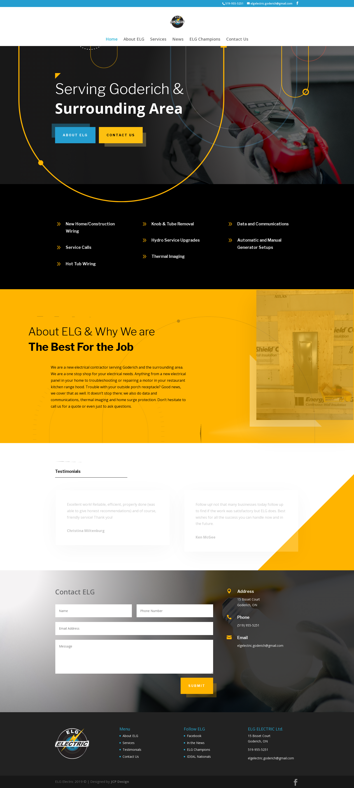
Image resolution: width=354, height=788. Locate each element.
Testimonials (68, 471)
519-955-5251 (258, 749)
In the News (196, 743)
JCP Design (120, 781)
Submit (196, 686)
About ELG (133, 39)
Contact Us (237, 39)
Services (158, 39)
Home (112, 39)
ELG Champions (204, 39)
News (178, 39)
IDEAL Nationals (199, 756)
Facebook (194, 736)
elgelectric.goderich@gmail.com (271, 758)
